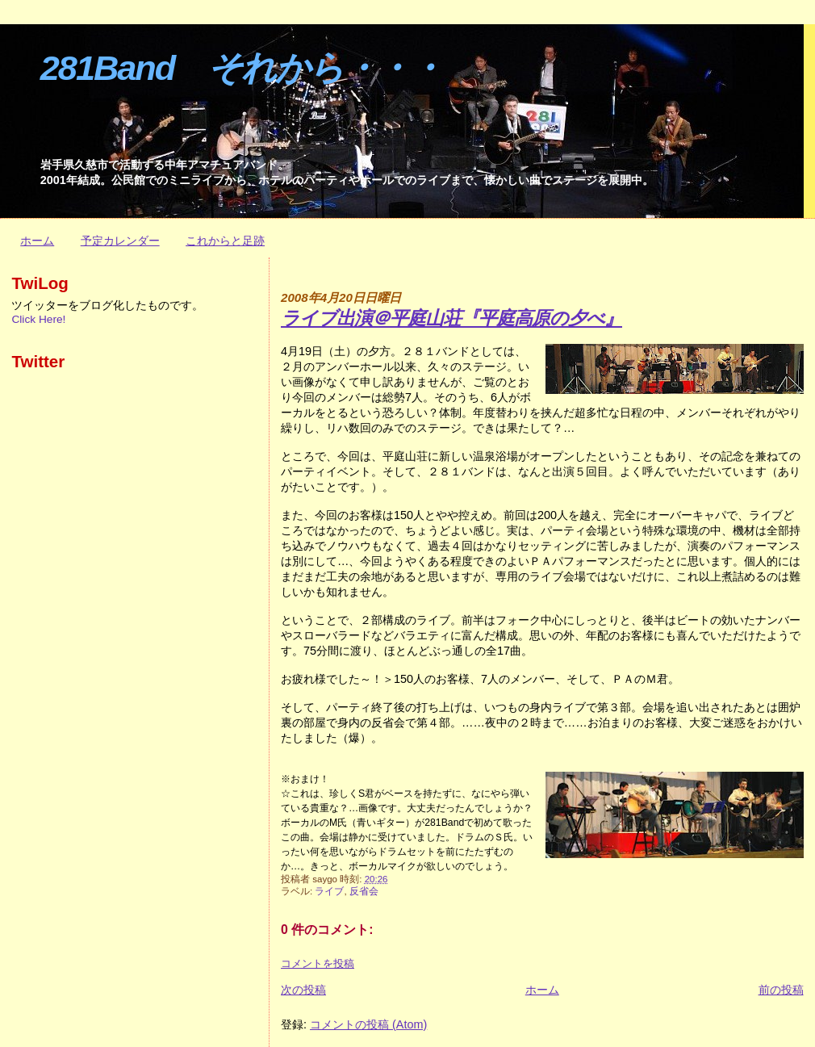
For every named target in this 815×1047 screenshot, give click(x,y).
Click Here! (38, 319)
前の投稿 (781, 989)
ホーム (37, 240)
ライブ (329, 891)
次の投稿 (303, 989)
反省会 (363, 891)
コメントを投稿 (317, 964)
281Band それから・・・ (241, 67)
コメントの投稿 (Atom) (368, 1024)
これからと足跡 (225, 240)
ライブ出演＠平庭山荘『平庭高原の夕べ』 (451, 318)
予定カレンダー (120, 240)
